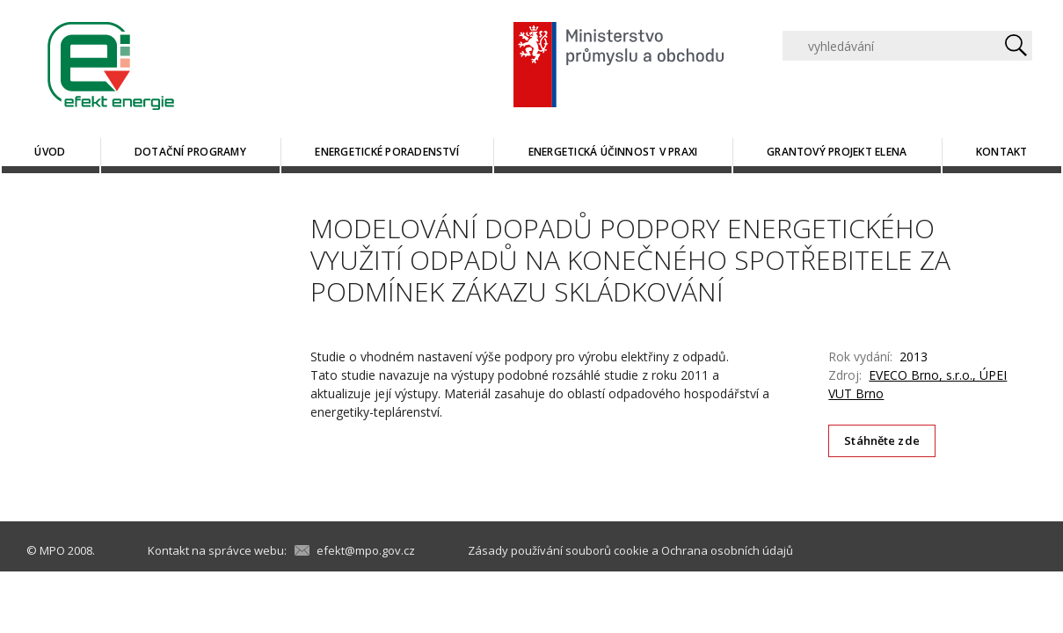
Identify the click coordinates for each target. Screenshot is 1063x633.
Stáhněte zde (882, 440)
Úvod (49, 151)
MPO (52, 550)
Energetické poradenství (387, 151)
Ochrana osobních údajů (727, 550)
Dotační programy (190, 151)
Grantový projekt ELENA (836, 151)
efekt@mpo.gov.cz (366, 550)
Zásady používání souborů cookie (558, 550)
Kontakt (1002, 151)
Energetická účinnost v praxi (613, 151)
